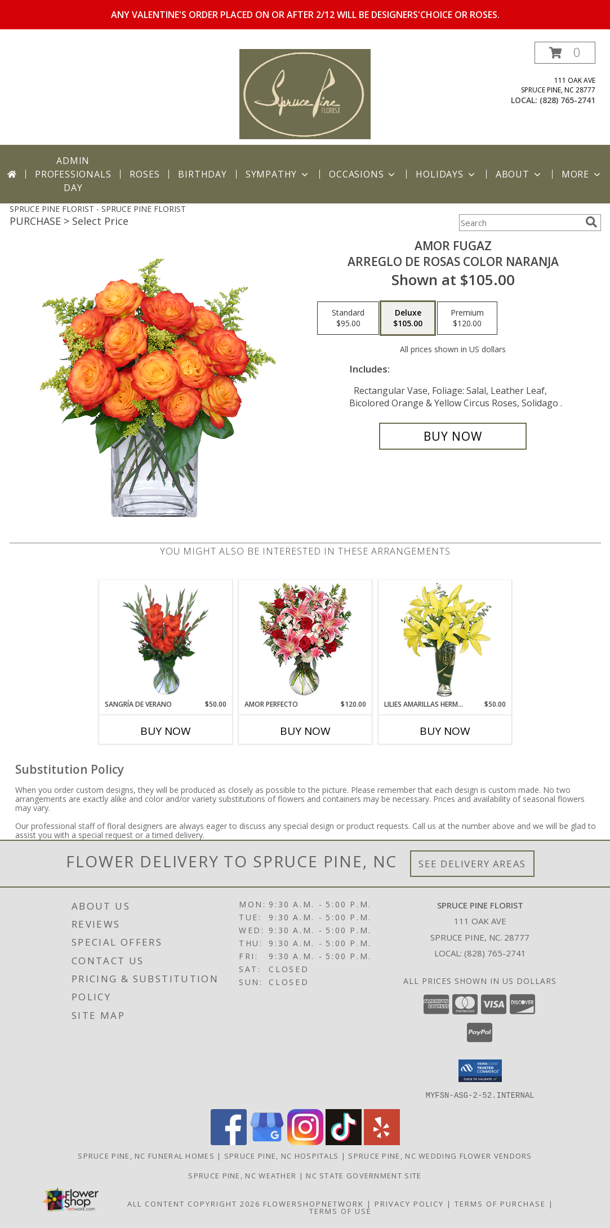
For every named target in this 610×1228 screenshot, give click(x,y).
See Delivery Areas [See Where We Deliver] (472, 863)
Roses (144, 174)
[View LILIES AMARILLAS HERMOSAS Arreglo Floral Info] (445, 640)
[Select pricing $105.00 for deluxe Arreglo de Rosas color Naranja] (407, 318)
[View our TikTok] (344, 1141)
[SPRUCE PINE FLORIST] (305, 93)
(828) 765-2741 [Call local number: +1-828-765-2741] (567, 100)
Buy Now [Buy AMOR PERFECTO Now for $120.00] (305, 731)
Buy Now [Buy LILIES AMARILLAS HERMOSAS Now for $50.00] (445, 731)
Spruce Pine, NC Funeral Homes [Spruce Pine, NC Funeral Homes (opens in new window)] (146, 1155)
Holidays (446, 174)
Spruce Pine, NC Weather (242, 1175)
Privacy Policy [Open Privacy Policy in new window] (409, 1203)
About (519, 174)
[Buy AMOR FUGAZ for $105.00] (453, 436)
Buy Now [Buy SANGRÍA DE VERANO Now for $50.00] (165, 731)
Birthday (202, 174)
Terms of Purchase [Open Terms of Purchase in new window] (500, 1203)
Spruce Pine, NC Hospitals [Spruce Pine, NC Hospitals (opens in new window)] (281, 1155)
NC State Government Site (363, 1175)
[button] (565, 53)
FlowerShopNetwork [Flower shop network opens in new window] (313, 1203)
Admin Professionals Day (73, 174)
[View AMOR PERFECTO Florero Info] (305, 640)
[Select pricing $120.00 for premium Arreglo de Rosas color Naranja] (467, 318)
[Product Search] (520, 222)
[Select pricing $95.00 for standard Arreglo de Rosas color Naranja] (348, 318)
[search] (591, 222)
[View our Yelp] (382, 1141)
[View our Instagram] (305, 1141)
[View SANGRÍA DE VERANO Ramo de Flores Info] (165, 640)
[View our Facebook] (229, 1141)
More (582, 174)
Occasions (363, 174)
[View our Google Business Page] (267, 1141)
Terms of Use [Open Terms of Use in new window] (340, 1210)
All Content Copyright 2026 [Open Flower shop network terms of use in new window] (193, 1203)
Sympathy (278, 174)
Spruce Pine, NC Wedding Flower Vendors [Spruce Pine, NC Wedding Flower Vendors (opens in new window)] (440, 1155)
